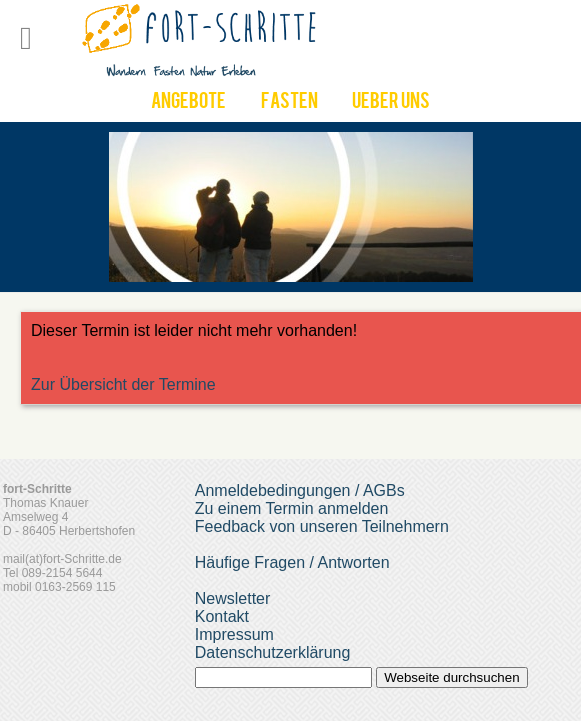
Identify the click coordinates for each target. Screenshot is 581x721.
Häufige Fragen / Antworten (292, 562)
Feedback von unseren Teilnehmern (322, 526)
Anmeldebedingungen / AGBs (300, 490)
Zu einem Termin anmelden (292, 508)
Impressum (234, 634)
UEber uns (391, 103)
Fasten (289, 103)
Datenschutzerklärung (273, 652)
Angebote (188, 103)
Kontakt (222, 616)
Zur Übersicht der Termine (123, 384)
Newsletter (233, 598)
